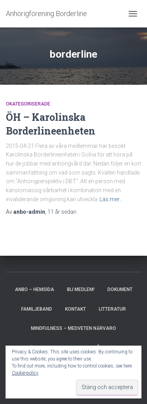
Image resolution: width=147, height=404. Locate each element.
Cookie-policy (25, 373)
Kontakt (75, 309)
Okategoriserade (28, 104)
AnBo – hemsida (34, 289)
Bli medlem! (80, 289)
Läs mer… (111, 199)
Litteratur (112, 309)
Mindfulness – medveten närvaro (73, 328)
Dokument (119, 289)
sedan (61, 212)
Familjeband (36, 309)
